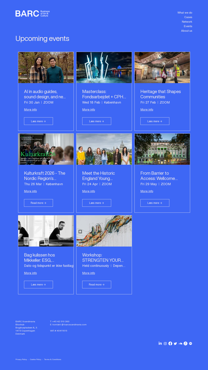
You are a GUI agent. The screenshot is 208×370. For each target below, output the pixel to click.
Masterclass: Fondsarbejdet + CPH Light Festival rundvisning (102, 94)
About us (186, 31)
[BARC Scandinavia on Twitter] (175, 343)
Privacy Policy (21, 359)
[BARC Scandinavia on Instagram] (165, 343)
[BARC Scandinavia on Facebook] (170, 343)
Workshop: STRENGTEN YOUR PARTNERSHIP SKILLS (101, 257)
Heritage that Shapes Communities (160, 94)
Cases (188, 17)
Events (188, 26)
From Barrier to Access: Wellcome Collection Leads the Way (159, 176)
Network (187, 22)
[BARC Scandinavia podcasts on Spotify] (190, 343)
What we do (184, 12)
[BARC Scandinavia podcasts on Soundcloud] (180, 343)
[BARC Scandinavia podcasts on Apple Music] (185, 343)
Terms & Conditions (52, 359)
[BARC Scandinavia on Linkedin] (160, 343)
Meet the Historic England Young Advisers (98, 176)
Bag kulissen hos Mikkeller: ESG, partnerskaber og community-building (42, 257)
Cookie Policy (35, 359)
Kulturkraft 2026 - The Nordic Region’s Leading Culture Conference (44, 176)
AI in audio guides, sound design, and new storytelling (45, 94)
